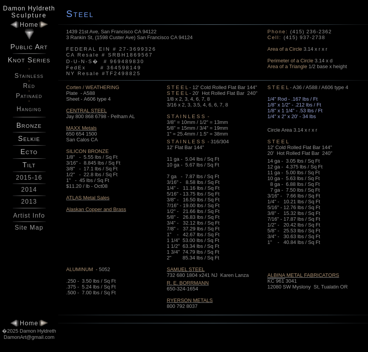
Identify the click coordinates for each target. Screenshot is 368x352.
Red (29, 85)
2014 (29, 189)
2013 (29, 201)
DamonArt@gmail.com (29, 337)
